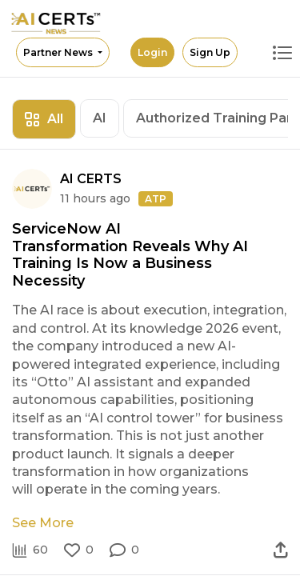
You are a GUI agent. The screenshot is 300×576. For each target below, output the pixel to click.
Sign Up (210, 52)
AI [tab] (99, 118)
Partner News (59, 52)
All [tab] (44, 118)
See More (43, 522)
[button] (124, 550)
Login (152, 52)
